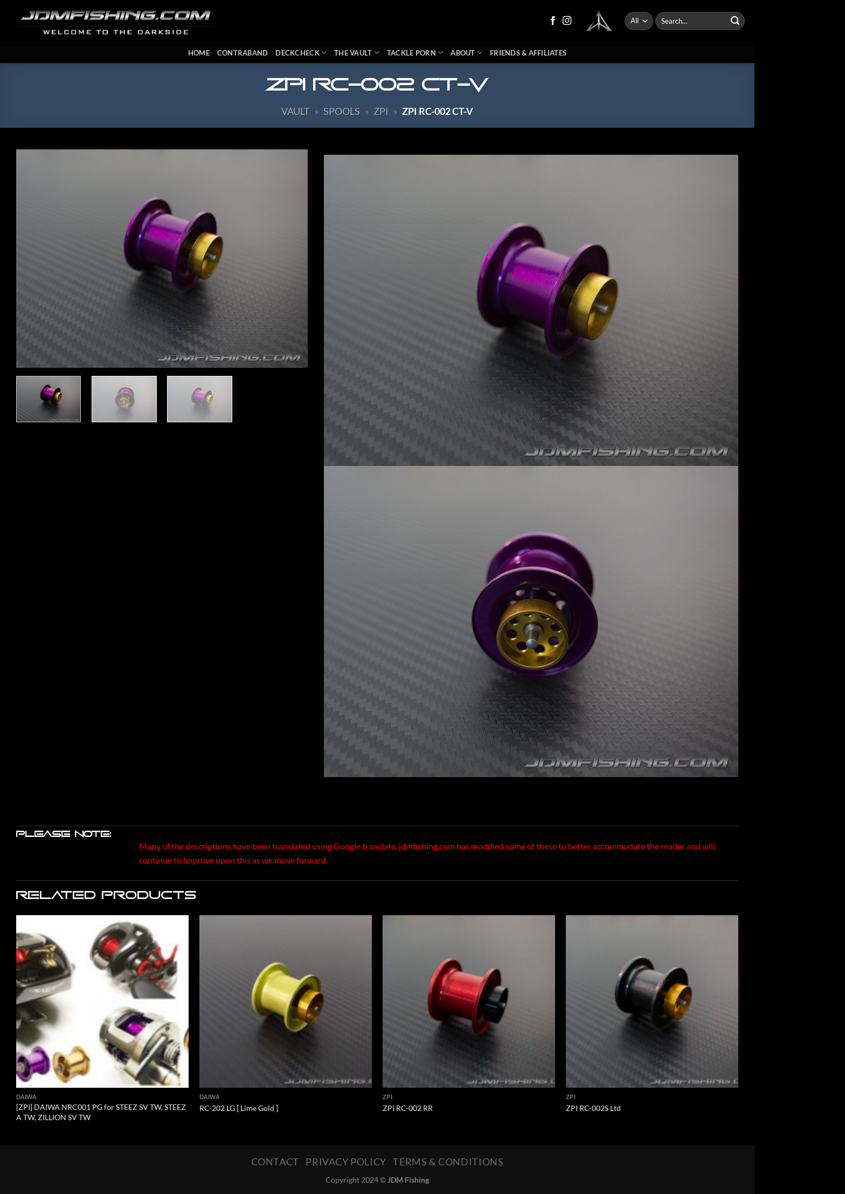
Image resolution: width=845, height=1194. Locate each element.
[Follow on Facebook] (553, 21)
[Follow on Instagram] (567, 21)
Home (199, 53)
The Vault (356, 52)
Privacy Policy (346, 1162)
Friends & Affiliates (528, 53)
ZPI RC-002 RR (408, 1108)
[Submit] (735, 21)
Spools (341, 111)
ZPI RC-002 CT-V (437, 111)
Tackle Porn (415, 52)
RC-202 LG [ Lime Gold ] (238, 1108)
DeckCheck (301, 52)
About (466, 52)
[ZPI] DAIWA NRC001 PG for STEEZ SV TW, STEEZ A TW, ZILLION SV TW (101, 1112)
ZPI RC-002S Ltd (593, 1108)
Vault (295, 111)
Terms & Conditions (448, 1162)
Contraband (242, 53)
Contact (275, 1162)
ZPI (381, 111)
